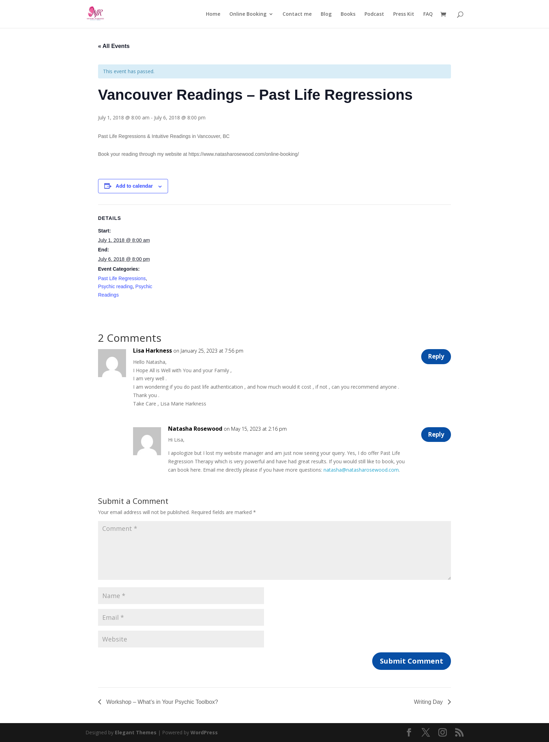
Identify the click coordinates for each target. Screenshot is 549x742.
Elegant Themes (136, 732)
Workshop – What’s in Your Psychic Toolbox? (161, 702)
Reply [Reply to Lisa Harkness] (433, 357)
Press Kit (403, 14)
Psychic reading (115, 286)
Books (348, 14)
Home (213, 14)
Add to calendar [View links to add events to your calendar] (134, 186)
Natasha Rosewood (195, 428)
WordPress (204, 732)
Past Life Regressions (122, 278)
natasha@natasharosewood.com (361, 469)
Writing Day (429, 702)
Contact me (297, 14)
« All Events (114, 46)
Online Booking (247, 14)
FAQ (428, 14)
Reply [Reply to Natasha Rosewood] (433, 436)
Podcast (374, 14)
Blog (326, 14)
